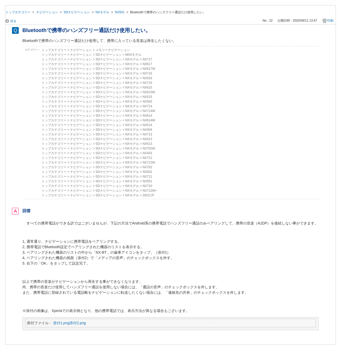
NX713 (147, 134)
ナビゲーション (47, 12)
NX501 (119, 12)
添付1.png (61, 323)
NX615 (147, 87)
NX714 (147, 106)
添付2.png (78, 323)
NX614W (149, 120)
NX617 (147, 64)
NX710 (147, 186)
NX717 (147, 59)
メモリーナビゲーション (113, 50)
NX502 (147, 172)
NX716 (147, 73)
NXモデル (102, 12)
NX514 (147, 125)
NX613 (147, 139)
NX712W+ (150, 190)
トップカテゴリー (17, 12)
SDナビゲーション (77, 12)
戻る (13, 21)
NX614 (147, 115)
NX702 (147, 167)
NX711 (147, 176)
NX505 (147, 101)
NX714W (149, 111)
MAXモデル (133, 55)
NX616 (147, 78)
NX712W (149, 162)
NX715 (147, 83)
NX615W (149, 92)
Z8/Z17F (148, 195)
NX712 (147, 158)
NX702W (149, 148)
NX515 (147, 97)
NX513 (147, 144)
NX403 (147, 153)
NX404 (147, 130)
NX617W (149, 69)
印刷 (330, 20)
